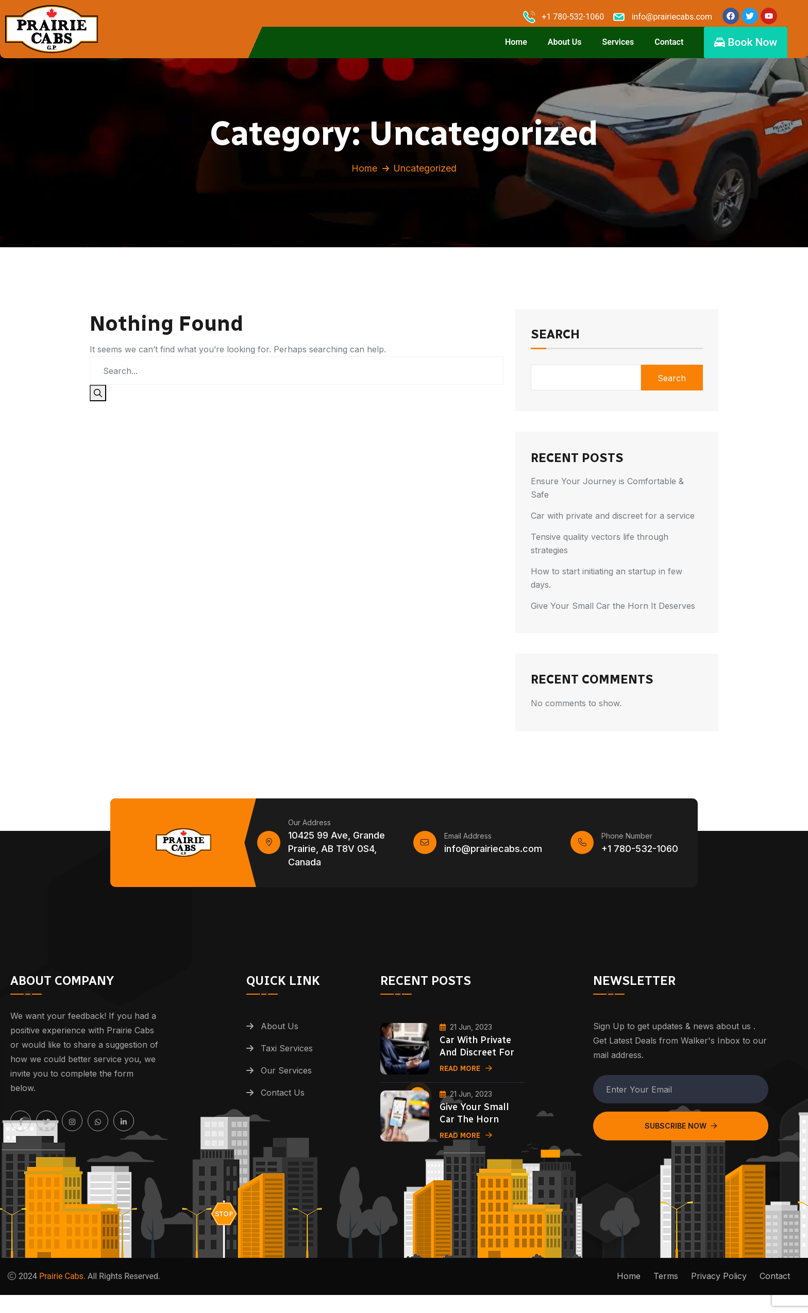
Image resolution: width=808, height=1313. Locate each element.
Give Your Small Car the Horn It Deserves (613, 613)
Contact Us (283, 1100)
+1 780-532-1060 (639, 856)
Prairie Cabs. (62, 1284)
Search (555, 342)
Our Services (286, 1078)
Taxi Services (287, 1056)
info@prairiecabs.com (493, 856)
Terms (665, 1283)
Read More (466, 1075)
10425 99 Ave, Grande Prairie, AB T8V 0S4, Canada (336, 856)
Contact (668, 42)
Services (618, 42)
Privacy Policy (719, 1283)
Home (516, 42)
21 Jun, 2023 (466, 1034)
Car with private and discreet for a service (613, 523)
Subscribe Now (681, 1133)
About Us (565, 42)
